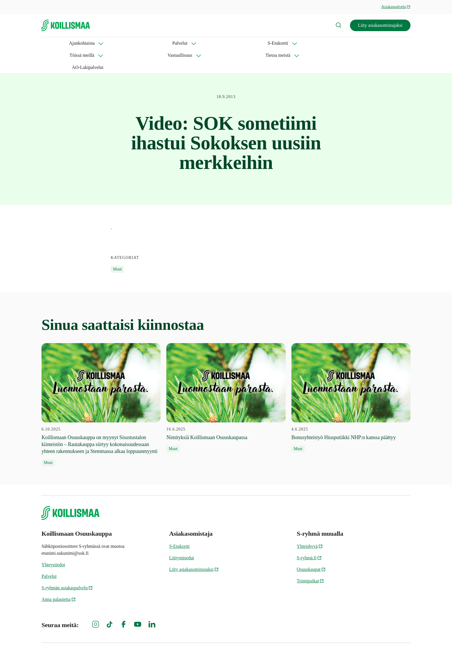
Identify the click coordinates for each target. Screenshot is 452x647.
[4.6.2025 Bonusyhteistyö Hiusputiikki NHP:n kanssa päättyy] (350, 373)
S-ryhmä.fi (309, 533)
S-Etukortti (127, 43)
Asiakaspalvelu (395, 7)
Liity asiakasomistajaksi (380, 25)
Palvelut (91, 43)
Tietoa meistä (251, 43)
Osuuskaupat (311, 545)
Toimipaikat (310, 556)
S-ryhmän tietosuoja (278, 633)
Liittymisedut (181, 533)
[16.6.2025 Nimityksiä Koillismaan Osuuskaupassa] (225, 373)
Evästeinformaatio (324, 633)
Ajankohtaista (54, 43)
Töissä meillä (167, 43)
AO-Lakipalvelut (296, 43)
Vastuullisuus (209, 43)
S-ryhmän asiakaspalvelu (67, 563)
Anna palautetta (59, 575)
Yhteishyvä (310, 522)
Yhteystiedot (53, 540)
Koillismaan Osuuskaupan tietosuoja (380, 633)
